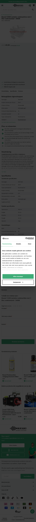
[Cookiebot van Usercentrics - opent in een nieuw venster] (25, 238)
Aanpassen (18, 282)
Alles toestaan (18, 276)
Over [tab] (29, 244)
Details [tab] (18, 244)
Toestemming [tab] (7, 244)
